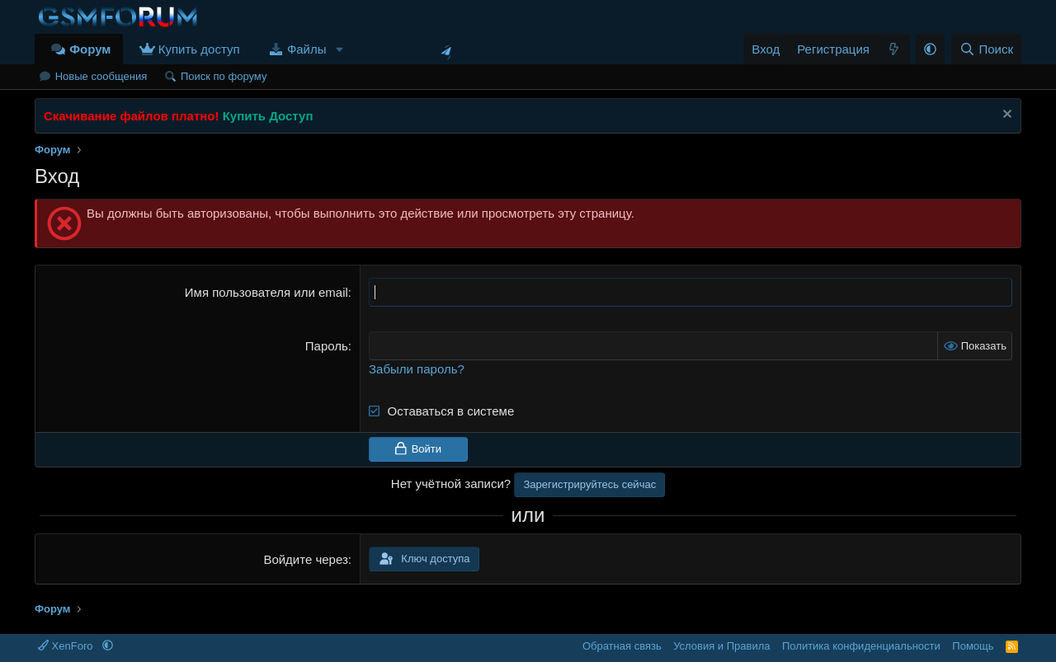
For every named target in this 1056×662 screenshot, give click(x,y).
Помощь (972, 646)
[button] (339, 49)
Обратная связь (622, 646)
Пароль (326, 346)
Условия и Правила (721, 646)
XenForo (67, 646)
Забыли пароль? (416, 369)
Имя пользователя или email (266, 292)
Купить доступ (199, 49)
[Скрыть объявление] (1005, 115)
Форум (90, 49)
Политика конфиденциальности (861, 646)
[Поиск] (986, 49)
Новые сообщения (101, 76)
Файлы (307, 49)
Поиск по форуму (223, 76)
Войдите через (305, 559)
